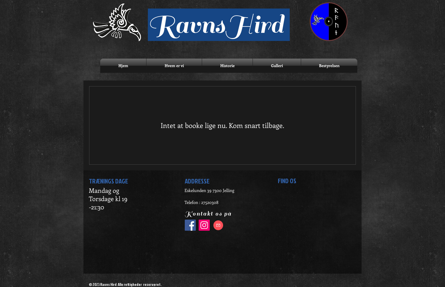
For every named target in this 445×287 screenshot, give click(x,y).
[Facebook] (190, 225)
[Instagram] (204, 225)
